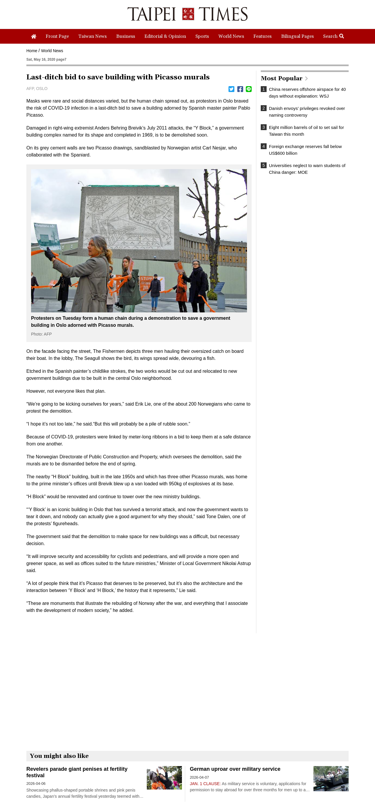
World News (52, 50)
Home (31, 50)
